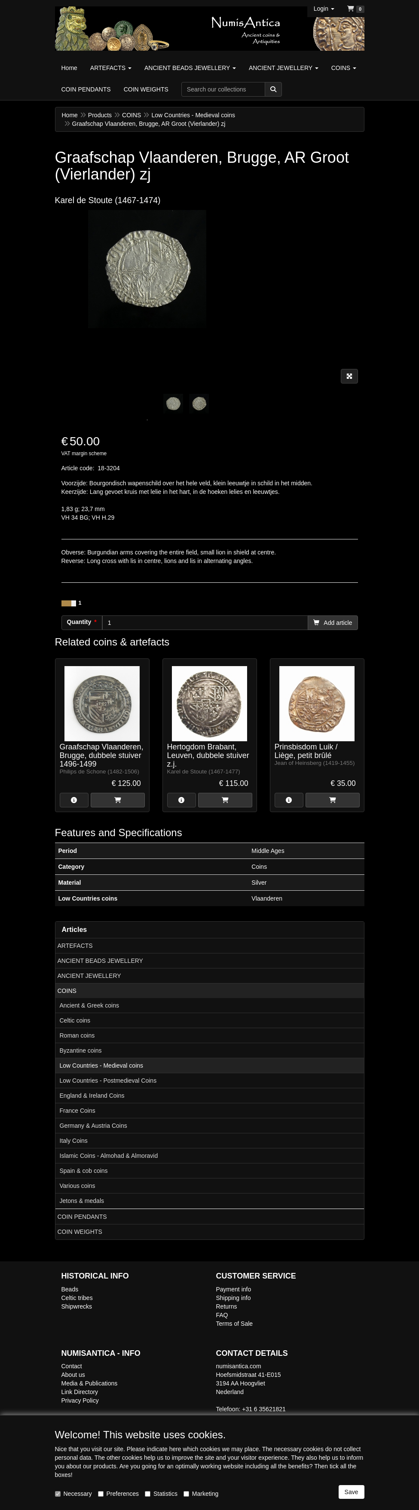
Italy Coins (74, 1140)
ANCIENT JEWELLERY (89, 975)
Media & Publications (89, 1383)
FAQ (222, 1315)
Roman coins (77, 1035)
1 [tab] (147, 420)
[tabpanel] (173, 404)
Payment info (233, 1289)
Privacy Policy (80, 1400)
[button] (324, 8)
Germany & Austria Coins (93, 1125)
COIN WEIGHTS (80, 1231)
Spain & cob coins (84, 1170)
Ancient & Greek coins (89, 1005)
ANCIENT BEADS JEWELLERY (100, 960)
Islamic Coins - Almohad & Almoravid (109, 1155)
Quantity (79, 622)
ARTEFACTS (75, 945)
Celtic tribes (77, 1297)
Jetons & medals (82, 1200)
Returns (226, 1306)
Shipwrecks (76, 1306)
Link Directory (79, 1391)
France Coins (77, 1110)
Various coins (77, 1185)
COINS (67, 990)
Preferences (118, 1493)
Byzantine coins (81, 1050)
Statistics (161, 1493)
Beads (70, 1289)
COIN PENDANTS (82, 1216)
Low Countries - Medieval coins (102, 1065)
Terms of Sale (234, 1323)
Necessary (73, 1493)
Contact (71, 1366)
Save (351, 1492)
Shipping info (233, 1297)
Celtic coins (75, 1020)
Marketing (201, 1493)
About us (73, 1374)
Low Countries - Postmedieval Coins (108, 1080)
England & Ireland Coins (92, 1095)
